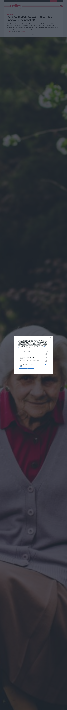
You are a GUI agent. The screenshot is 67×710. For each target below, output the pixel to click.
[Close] (51, 338)
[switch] (46, 354)
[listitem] (33, 351)
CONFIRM (26, 368)
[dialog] (33, 355)
